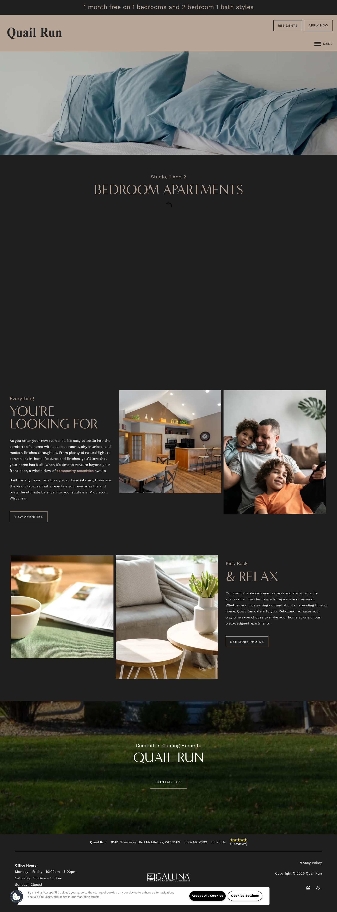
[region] (143, 896)
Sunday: (22, 885)
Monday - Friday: (29, 872)
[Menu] (323, 43)
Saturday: (23, 878)
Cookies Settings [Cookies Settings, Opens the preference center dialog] (245, 896)
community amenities (75, 471)
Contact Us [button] (168, 782)
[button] (287, 25)
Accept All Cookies (207, 896)
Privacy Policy (310, 863)
